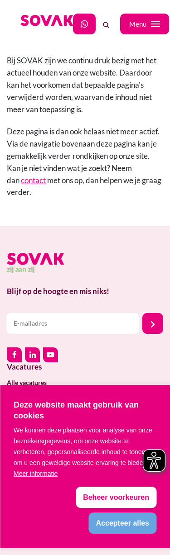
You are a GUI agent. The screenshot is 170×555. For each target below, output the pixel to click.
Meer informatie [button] (36, 473)
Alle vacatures (27, 382)
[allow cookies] (122, 523)
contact (33, 180)
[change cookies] (116, 497)
